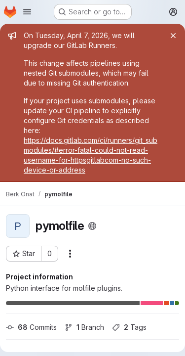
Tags (129, 327)
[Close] (173, 36)
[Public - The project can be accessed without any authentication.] (92, 226)
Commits (31, 327)
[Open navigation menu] (27, 12)
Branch (84, 327)
